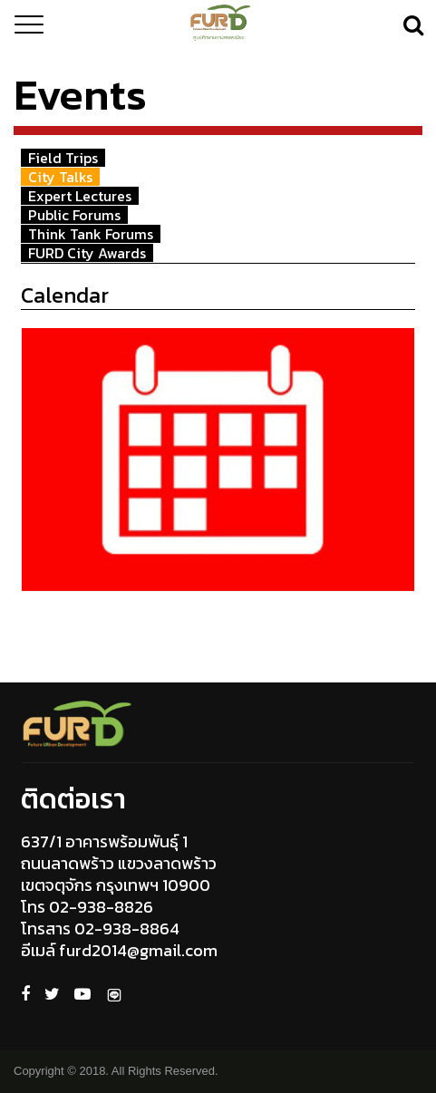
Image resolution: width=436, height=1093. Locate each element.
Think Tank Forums (90, 234)
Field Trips (63, 158)
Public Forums (74, 215)
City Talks (60, 177)
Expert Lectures (79, 196)
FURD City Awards (87, 253)
